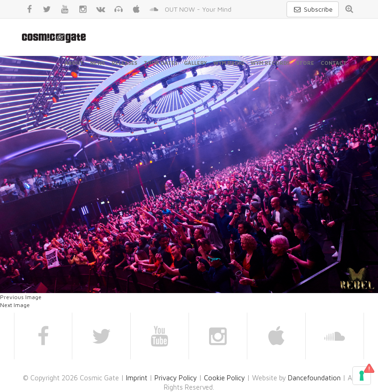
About (74, 63)
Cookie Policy (224, 378)
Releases (124, 63)
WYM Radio (228, 63)
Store (305, 63)
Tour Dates (160, 63)
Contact (334, 63)
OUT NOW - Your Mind (198, 9)
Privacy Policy (175, 378)
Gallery (195, 63)
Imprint (136, 378)
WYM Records (270, 63)
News (97, 63)
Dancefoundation (314, 378)
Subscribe (313, 9)
